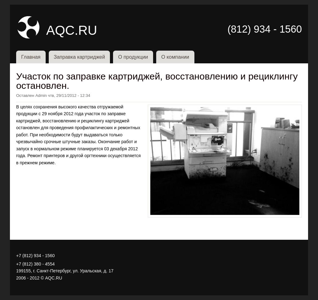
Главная (30, 57)
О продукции (133, 57)
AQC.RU (71, 30)
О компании (175, 57)
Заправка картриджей (79, 57)
